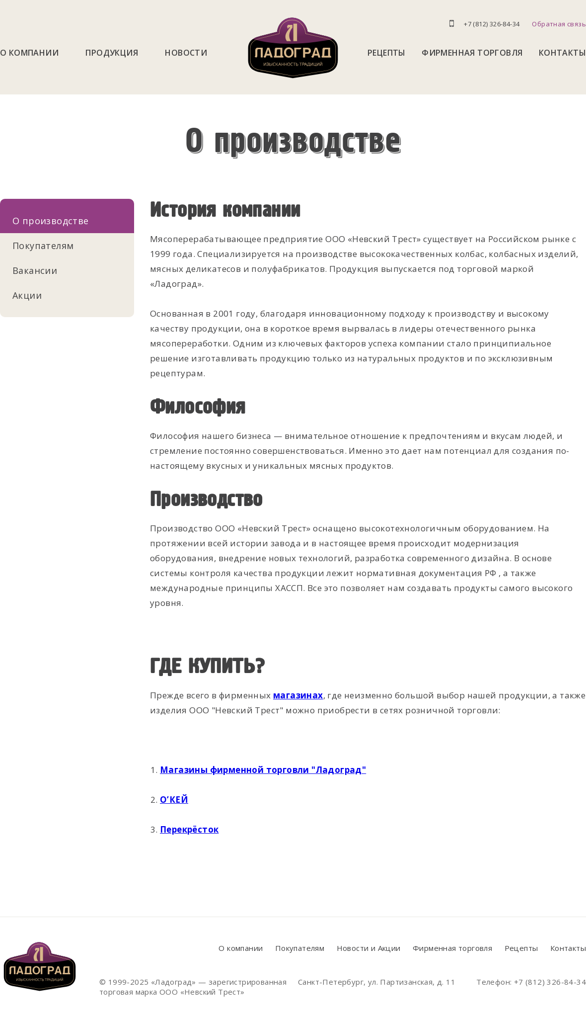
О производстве (50, 221)
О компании (29, 52)
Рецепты (386, 52)
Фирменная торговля (472, 52)
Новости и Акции (369, 948)
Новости (186, 52)
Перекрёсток (189, 829)
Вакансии (34, 270)
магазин (292, 695)
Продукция (111, 52)
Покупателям (42, 246)
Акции (27, 295)
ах (317, 695)
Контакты (562, 52)
